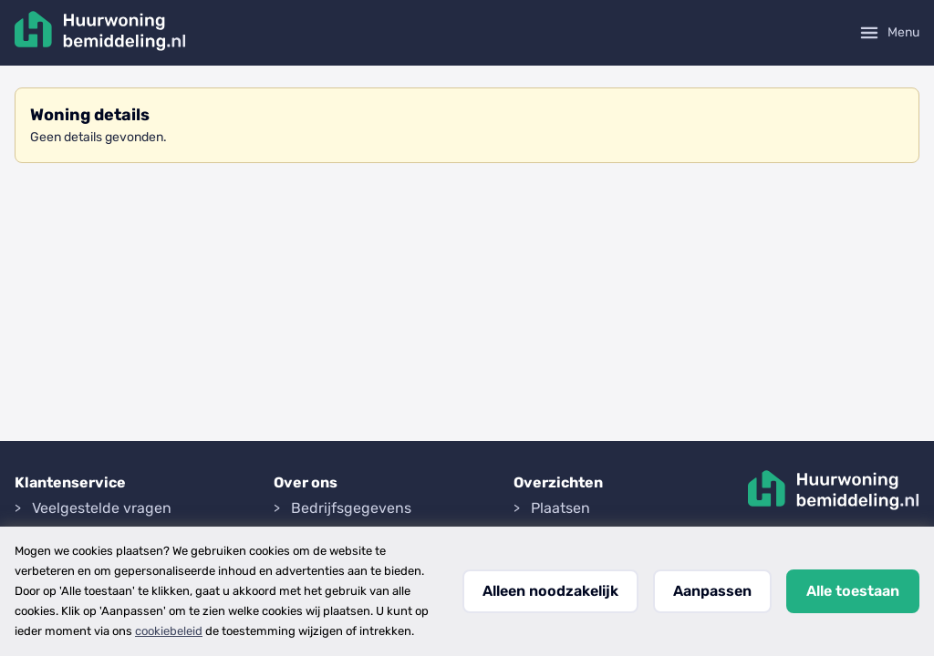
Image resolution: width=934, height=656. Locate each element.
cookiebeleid (168, 631)
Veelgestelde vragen (101, 508)
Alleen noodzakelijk (550, 591)
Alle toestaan (852, 591)
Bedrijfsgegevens (351, 508)
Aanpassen (712, 591)
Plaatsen (560, 508)
